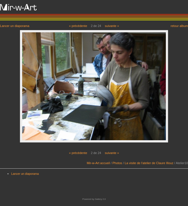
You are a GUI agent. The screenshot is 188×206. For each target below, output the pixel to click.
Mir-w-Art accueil (98, 163)
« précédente (78, 26)
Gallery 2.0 (100, 199)
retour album (179, 25)
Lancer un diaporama (14, 25)
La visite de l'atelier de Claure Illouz (149, 163)
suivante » (112, 26)
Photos (117, 163)
